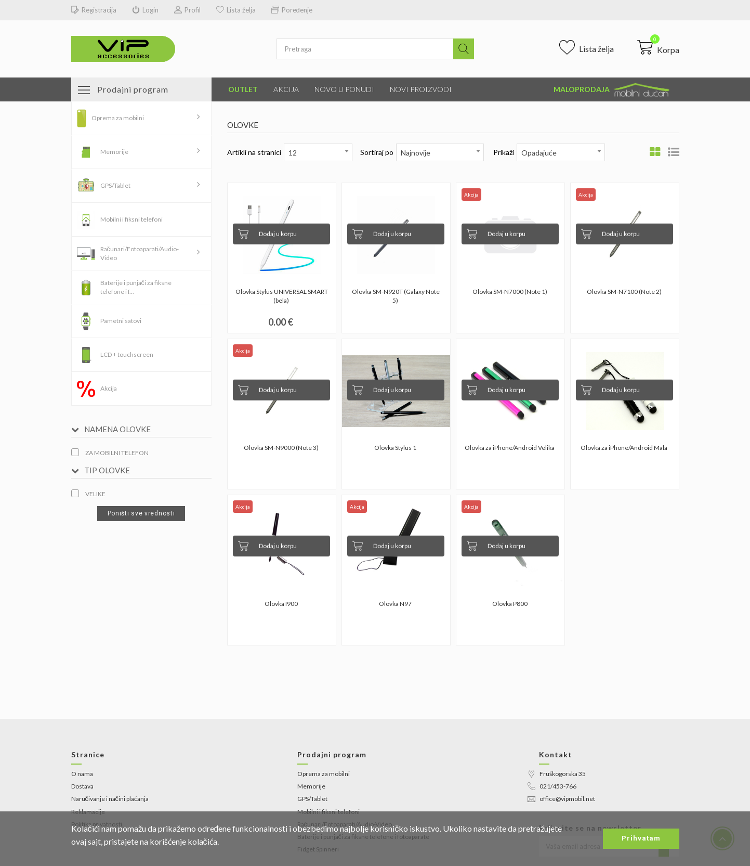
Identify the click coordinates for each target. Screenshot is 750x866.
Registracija (93, 10)
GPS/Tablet (115, 185)
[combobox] (318, 152)
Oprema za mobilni (117, 118)
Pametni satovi (120, 321)
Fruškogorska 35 (557, 774)
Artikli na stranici (254, 152)
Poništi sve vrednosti (141, 513)
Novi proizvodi (421, 89)
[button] (658, 47)
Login (145, 10)
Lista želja (236, 10)
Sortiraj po (376, 152)
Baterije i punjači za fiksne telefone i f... (136, 287)
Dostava (82, 786)
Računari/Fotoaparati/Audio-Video (139, 253)
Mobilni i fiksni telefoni (131, 219)
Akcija (286, 89)
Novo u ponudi (344, 89)
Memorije (114, 152)
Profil (187, 10)
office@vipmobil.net (561, 799)
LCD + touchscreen (126, 354)
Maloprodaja (612, 90)
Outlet (243, 89)
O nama (82, 774)
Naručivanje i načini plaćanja (110, 799)
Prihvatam (641, 838)
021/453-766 (552, 786)
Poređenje (291, 10)
